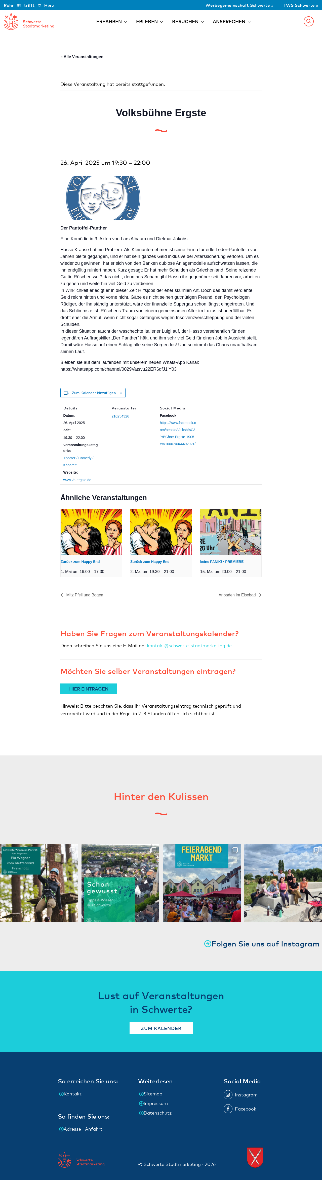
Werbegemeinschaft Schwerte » (236, 5)
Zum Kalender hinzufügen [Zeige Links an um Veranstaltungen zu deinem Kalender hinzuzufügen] (94, 395)
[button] (309, 23)
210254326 (120, 419)
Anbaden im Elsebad (238, 597)
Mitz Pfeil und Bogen (84, 597)
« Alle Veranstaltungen (81, 59)
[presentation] (91, 534)
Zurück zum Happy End (80, 564)
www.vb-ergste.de (77, 483)
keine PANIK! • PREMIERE (222, 564)
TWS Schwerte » (299, 5)
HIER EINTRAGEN (88, 691)
